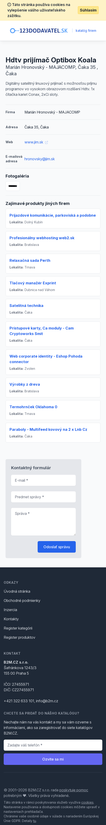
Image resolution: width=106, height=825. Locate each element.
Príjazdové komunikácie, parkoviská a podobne (52, 215)
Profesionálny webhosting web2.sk (41, 238)
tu (34, 821)
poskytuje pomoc (73, 790)
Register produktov (19, 637)
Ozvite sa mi (53, 759)
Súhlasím (88, 10)
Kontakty (11, 619)
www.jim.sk (36, 142)
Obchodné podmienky (22, 600)
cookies (87, 802)
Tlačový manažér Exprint (32, 283)
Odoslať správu (56, 547)
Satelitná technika (26, 305)
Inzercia (10, 609)
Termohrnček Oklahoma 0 (33, 407)
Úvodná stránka (17, 591)
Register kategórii (18, 628)
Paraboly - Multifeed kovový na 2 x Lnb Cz (48, 429)
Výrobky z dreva (24, 384)
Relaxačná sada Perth (29, 260)
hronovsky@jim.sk (39, 159)
